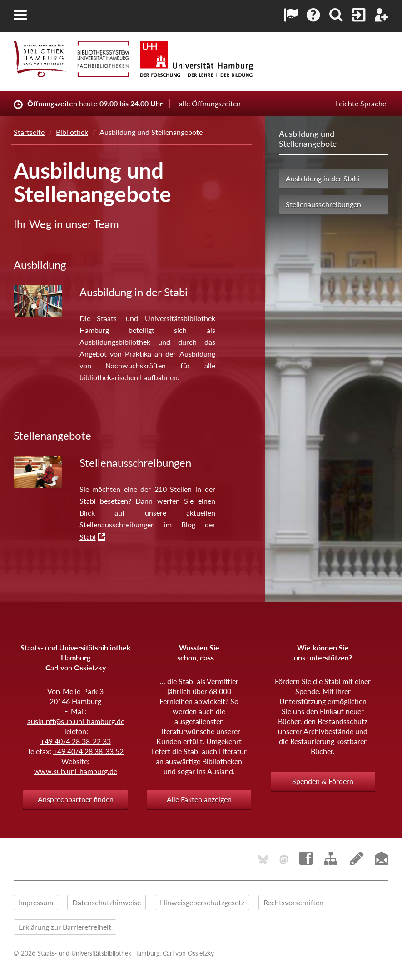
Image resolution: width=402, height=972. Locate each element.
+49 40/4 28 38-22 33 (75, 741)
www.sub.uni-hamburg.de (75, 771)
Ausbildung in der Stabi (323, 178)
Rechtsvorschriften (293, 902)
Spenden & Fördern (322, 781)
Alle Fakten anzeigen (199, 799)
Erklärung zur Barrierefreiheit (65, 926)
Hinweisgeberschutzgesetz (202, 902)
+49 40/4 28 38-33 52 (88, 751)
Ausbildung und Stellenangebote (308, 139)
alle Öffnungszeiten (210, 103)
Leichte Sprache (361, 103)
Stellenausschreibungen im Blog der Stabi (147, 530)
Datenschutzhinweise (106, 902)
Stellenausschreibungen (323, 204)
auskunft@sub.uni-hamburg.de (75, 721)
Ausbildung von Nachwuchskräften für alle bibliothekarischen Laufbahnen (147, 365)
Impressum (36, 902)
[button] (20, 15)
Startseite (29, 132)
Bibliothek (72, 132)
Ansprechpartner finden (76, 799)
